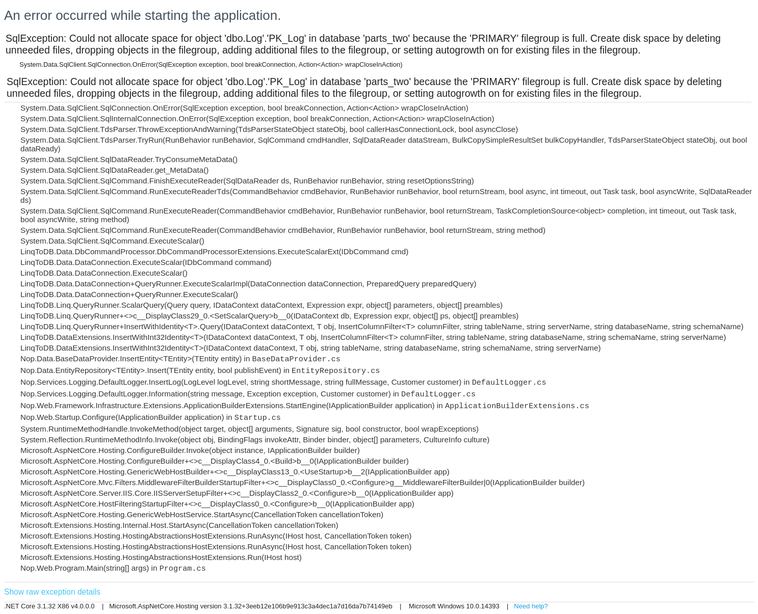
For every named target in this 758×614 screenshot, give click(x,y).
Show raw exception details (52, 592)
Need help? (531, 606)
